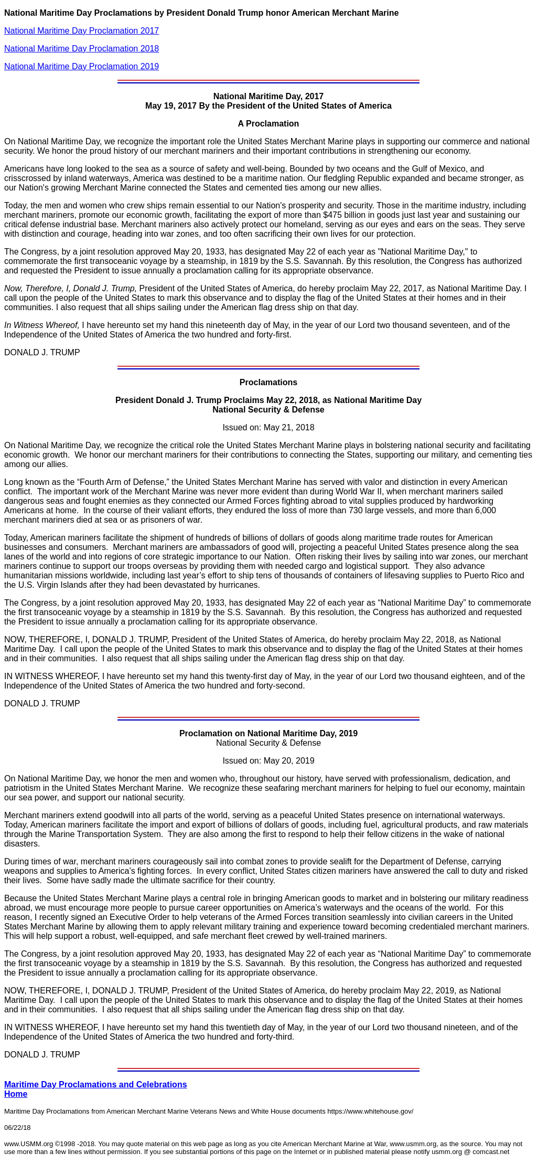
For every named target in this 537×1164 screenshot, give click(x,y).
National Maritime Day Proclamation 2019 (81, 66)
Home (15, 1093)
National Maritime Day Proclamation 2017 (81, 30)
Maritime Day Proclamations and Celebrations (95, 1084)
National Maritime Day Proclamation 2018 (81, 48)
